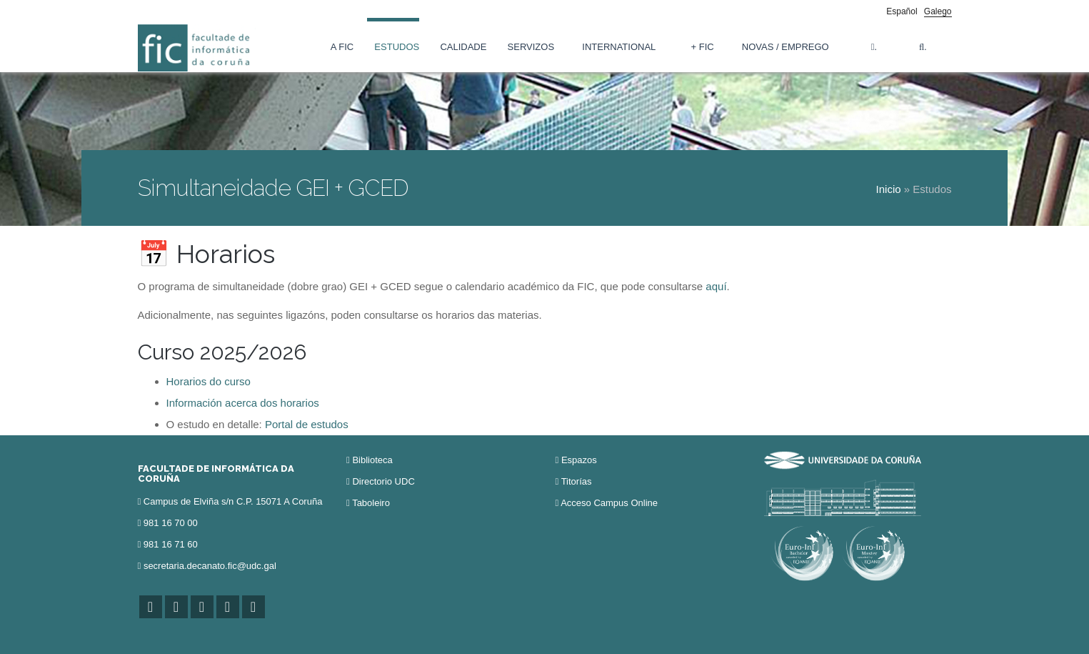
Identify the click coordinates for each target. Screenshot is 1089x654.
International (619, 46)
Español (901, 11)
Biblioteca (372, 460)
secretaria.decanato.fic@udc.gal (210, 565)
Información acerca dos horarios (242, 403)
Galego (938, 11)
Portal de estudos (306, 424)
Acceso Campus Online (609, 502)
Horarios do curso (208, 381)
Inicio (888, 189)
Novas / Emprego (785, 46)
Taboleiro (371, 502)
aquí (716, 286)
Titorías (576, 481)
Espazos (579, 460)
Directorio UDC (383, 481)
